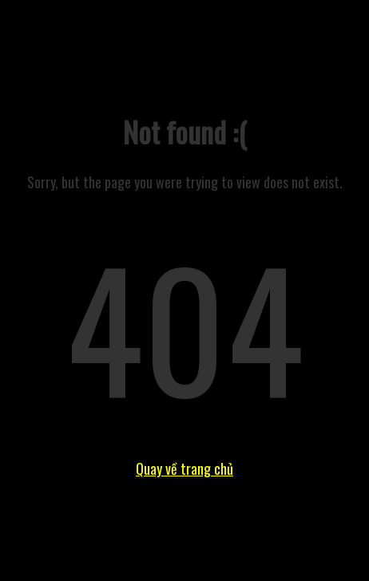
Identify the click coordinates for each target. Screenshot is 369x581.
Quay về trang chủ (184, 468)
